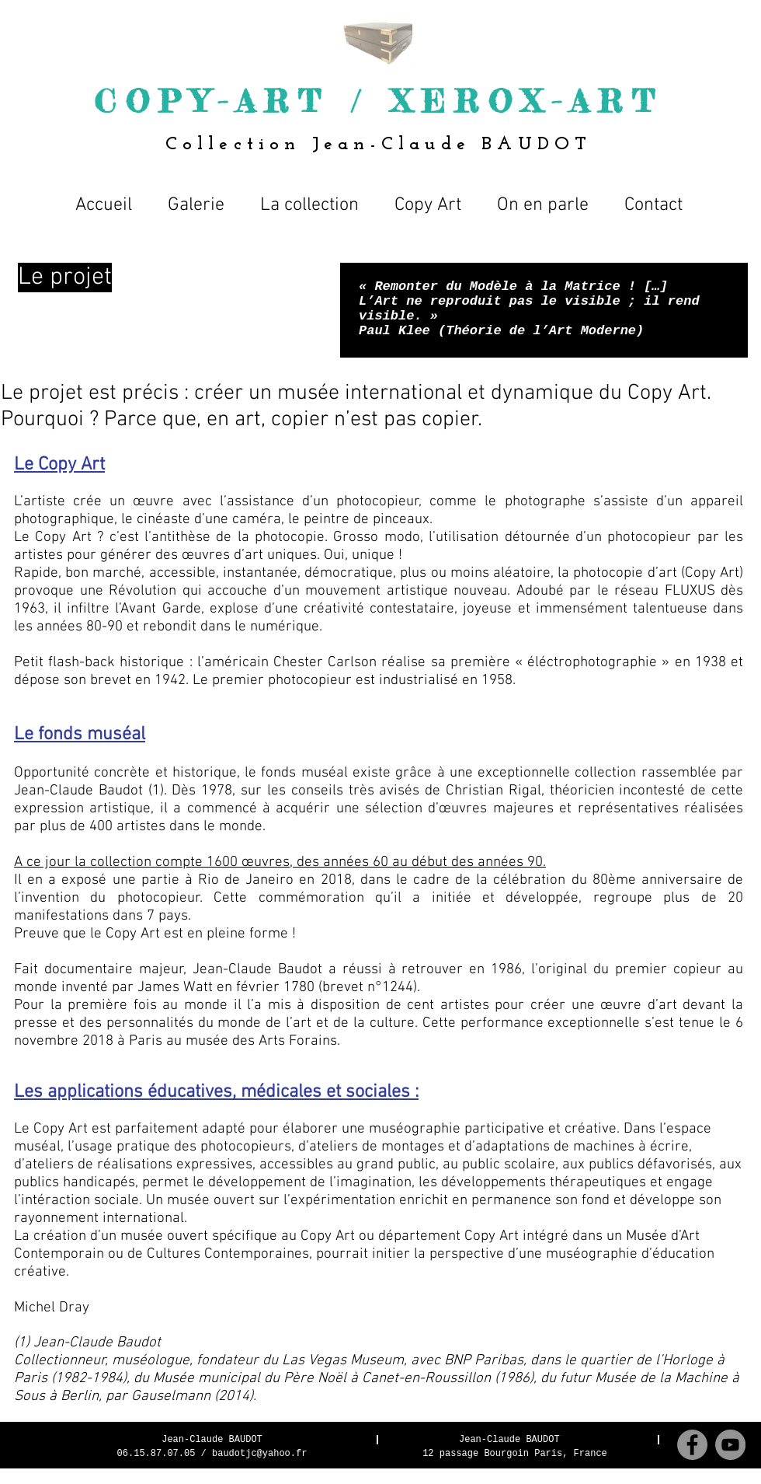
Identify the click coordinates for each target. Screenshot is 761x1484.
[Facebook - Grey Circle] (692, 1445)
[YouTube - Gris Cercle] (730, 1445)
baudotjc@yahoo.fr (259, 1453)
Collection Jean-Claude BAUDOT (378, 144)
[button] (309, 198)
